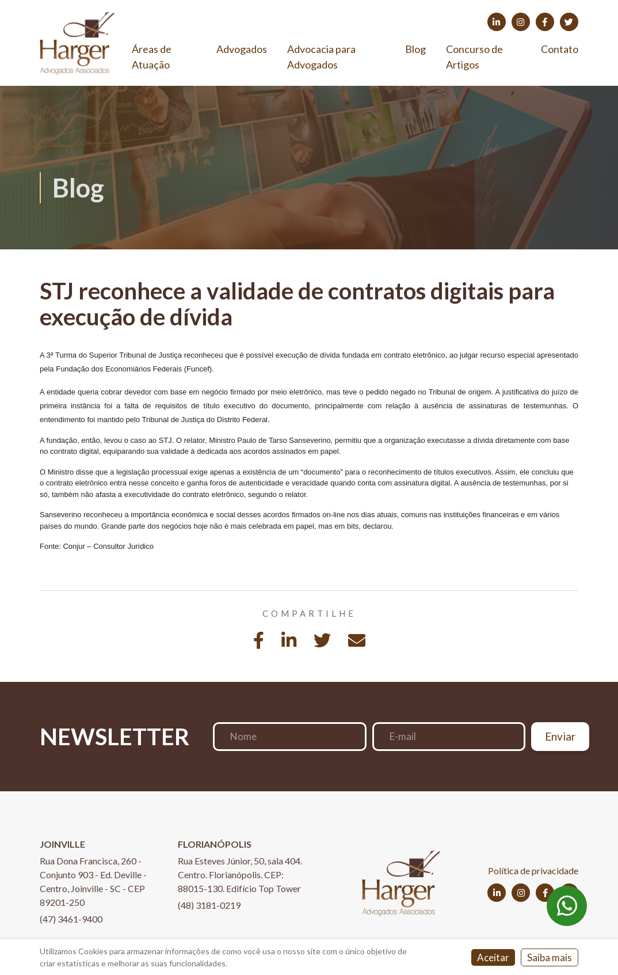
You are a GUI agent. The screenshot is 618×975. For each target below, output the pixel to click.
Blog (415, 49)
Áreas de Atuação (151, 57)
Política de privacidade (533, 870)
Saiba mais (549, 957)
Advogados (241, 49)
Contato (559, 49)
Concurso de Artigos (474, 57)
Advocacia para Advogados (321, 57)
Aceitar (493, 957)
